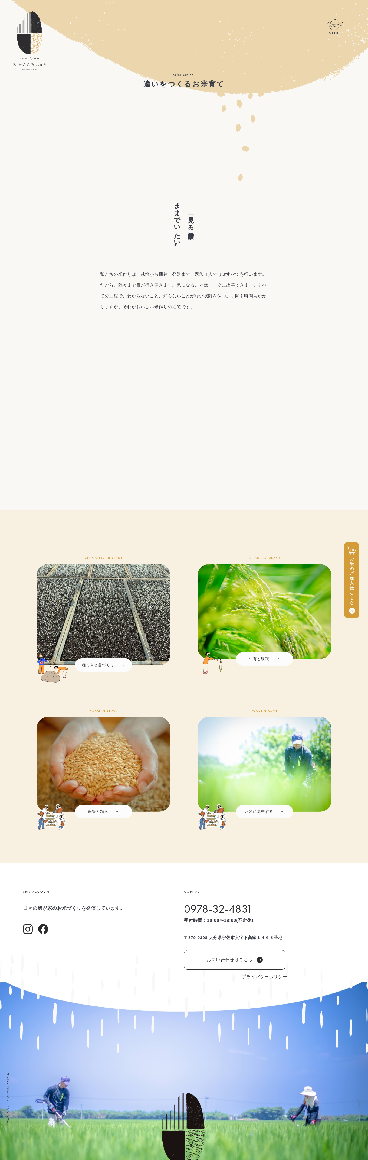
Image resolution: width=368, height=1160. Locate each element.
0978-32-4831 (218, 909)
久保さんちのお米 (29, 40)
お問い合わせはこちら (235, 960)
